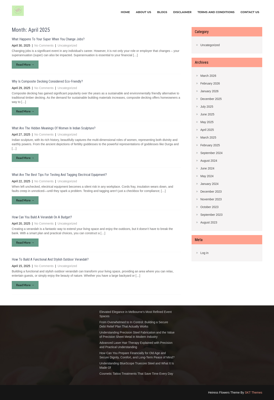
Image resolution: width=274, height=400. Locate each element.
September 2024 (211, 153)
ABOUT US (143, 12)
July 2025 (206, 106)
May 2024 (206, 176)
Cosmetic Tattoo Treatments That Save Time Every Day (136, 373)
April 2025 (207, 129)
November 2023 (211, 199)
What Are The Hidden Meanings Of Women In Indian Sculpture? (53, 128)
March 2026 (208, 75)
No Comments (44, 45)
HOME (125, 12)
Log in (204, 253)
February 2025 (210, 145)
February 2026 (210, 83)
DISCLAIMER (182, 12)
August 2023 (208, 222)
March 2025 (208, 137)
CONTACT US (250, 12)
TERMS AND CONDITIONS (215, 12)
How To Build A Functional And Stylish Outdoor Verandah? (50, 259)
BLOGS (162, 12)
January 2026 (209, 91)
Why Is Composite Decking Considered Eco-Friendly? (47, 81)
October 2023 (209, 207)
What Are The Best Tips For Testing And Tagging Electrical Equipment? (59, 175)
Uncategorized (67, 45)
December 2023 (211, 191)
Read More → (25, 64)
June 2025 (207, 114)
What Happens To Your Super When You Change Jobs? (48, 39)
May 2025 (206, 122)
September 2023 (211, 214)
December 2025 (211, 99)
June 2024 (207, 168)
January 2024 (209, 184)
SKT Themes (253, 392)
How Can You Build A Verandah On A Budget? (42, 217)
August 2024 (208, 160)
